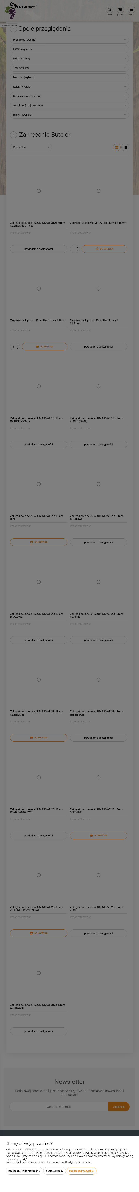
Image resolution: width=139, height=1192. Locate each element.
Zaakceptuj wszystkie (81, 1170)
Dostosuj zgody (54, 1170)
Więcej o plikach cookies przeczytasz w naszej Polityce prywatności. (49, 1162)
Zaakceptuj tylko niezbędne (24, 1170)
